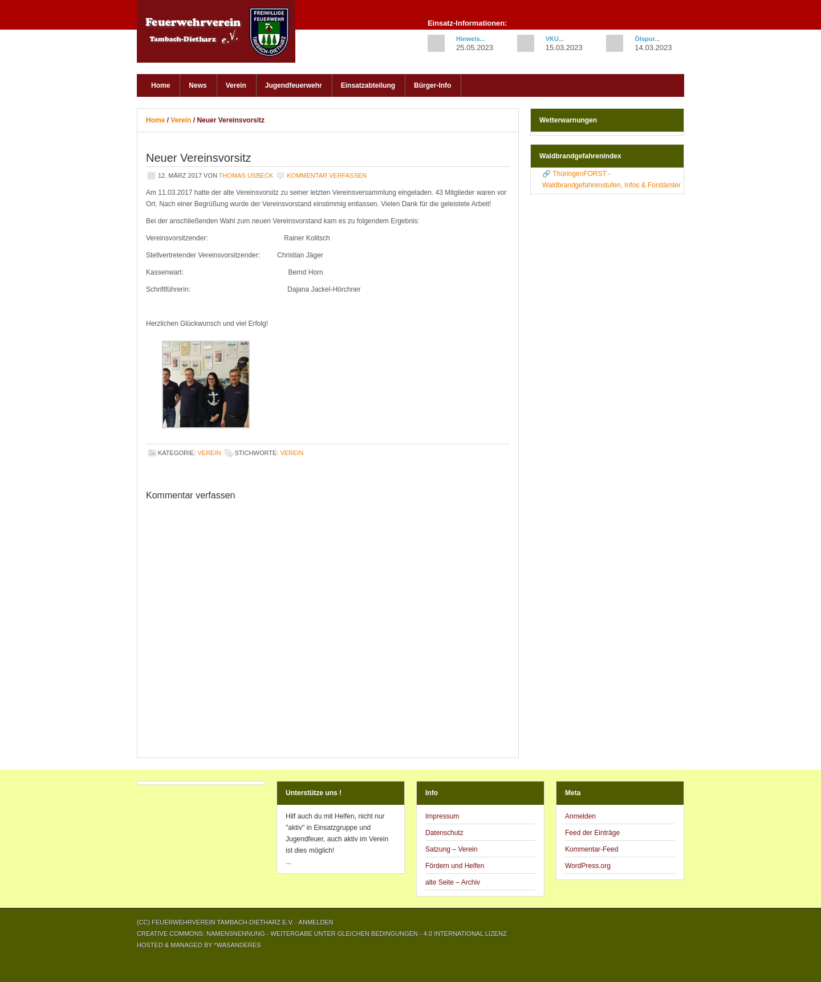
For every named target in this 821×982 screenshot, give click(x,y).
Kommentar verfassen (327, 175)
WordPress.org (588, 866)
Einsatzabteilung (368, 85)
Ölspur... (647, 38)
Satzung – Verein (451, 849)
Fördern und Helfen (454, 866)
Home (160, 85)
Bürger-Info (432, 85)
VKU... (555, 38)
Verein (236, 85)
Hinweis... (470, 38)
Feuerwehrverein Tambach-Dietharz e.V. (222, 34)
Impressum (442, 816)
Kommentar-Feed (591, 849)
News (197, 85)
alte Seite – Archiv (452, 882)
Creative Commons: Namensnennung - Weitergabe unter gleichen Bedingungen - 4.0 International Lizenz (322, 933)
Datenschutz (444, 833)
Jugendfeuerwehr (293, 85)
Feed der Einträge (592, 833)
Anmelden (580, 816)
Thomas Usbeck (246, 175)
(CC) (144, 922)
